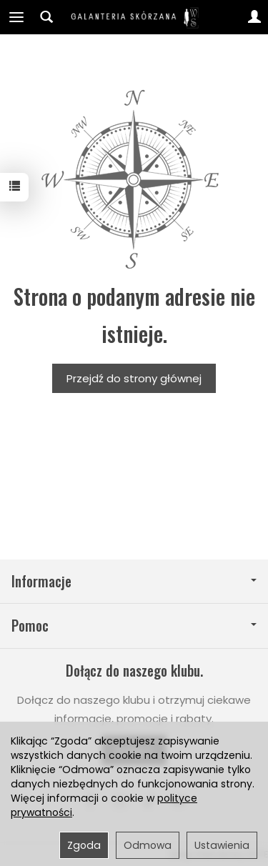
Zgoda (84, 845)
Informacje (134, 581)
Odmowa (148, 845)
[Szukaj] (46, 17)
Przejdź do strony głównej (134, 378)
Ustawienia (221, 845)
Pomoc (134, 625)
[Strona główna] (134, 17)
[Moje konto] (254, 17)
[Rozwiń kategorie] (16, 17)
